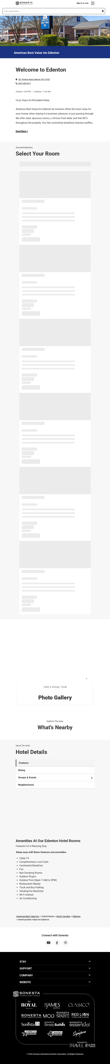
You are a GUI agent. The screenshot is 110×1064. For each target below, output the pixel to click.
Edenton (77, 916)
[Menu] (92, 3)
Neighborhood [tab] (26, 784)
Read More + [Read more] (22, 131)
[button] (53, 11)
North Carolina (63, 916)
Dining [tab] (21, 770)
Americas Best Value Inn (27, 916)
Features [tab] (24, 762)
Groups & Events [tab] (55, 777)
